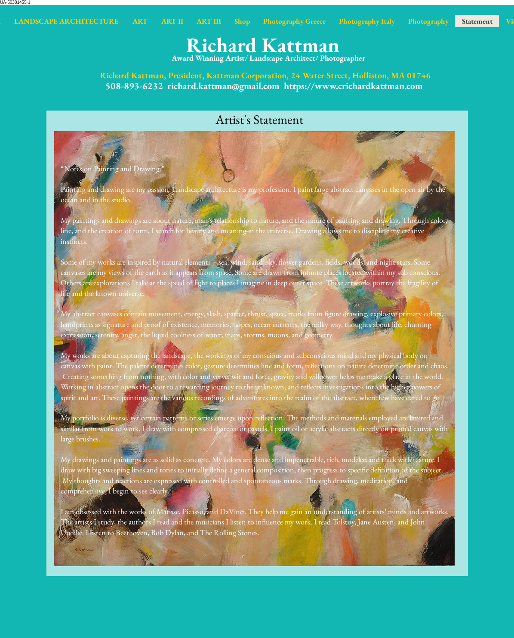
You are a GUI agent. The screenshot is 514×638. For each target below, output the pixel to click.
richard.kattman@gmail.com (223, 86)
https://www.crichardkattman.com (353, 86)
